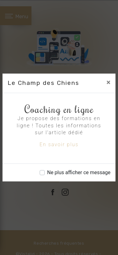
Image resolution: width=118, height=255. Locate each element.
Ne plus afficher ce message (78, 172)
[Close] (108, 82)
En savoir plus (58, 144)
